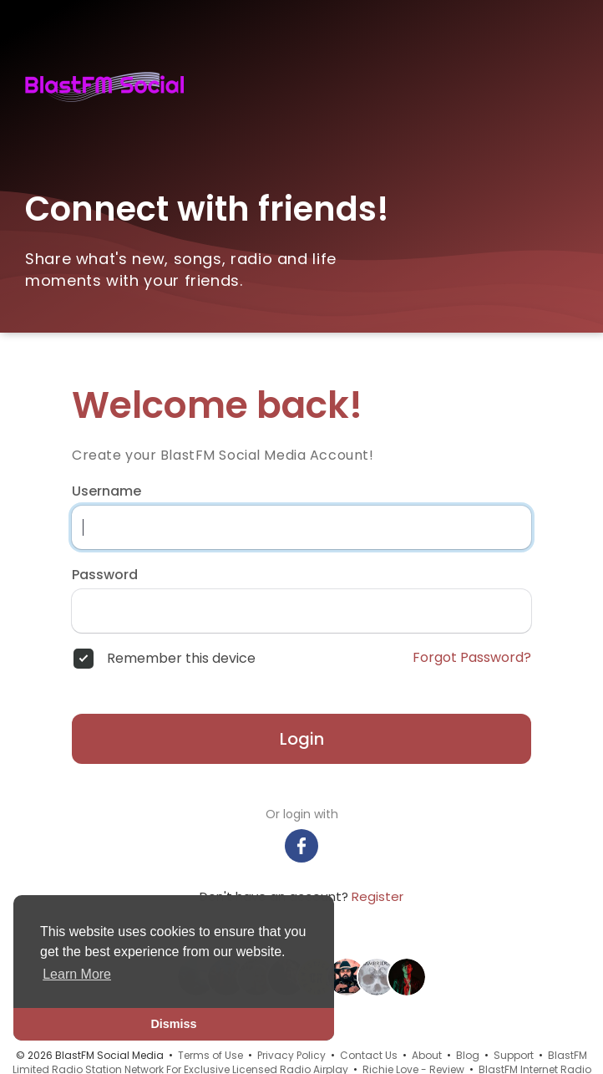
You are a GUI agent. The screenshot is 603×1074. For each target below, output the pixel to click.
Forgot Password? (472, 658)
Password (105, 575)
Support (514, 1055)
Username (106, 491)
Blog (467, 1055)
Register (377, 896)
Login (302, 739)
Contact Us (369, 1055)
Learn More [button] (77, 974)
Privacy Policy (291, 1055)
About (427, 1055)
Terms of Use (210, 1055)
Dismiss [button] (173, 1024)
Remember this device (181, 658)
